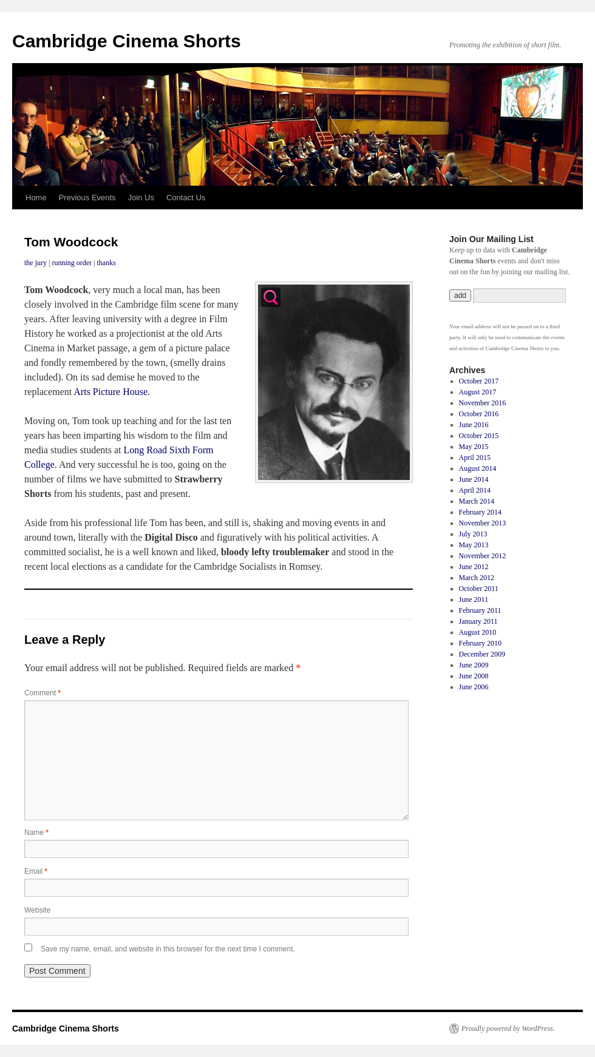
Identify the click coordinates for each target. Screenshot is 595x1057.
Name (36, 832)
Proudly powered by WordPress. (508, 1028)
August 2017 (478, 392)
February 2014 (480, 512)
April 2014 (475, 490)
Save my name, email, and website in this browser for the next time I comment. (168, 949)
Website (37, 910)
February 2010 (480, 643)
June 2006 (474, 687)
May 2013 (474, 545)
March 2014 (476, 501)
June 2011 (474, 599)
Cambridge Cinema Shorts (126, 41)
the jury (35, 262)
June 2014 (474, 479)
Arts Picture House (110, 392)
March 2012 (476, 577)
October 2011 (478, 588)
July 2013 (473, 534)
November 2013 (482, 523)
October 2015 (479, 435)
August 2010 (478, 632)
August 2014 (478, 468)
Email (35, 871)
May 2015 (474, 446)
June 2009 (474, 665)
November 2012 (482, 556)
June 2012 (474, 566)
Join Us (141, 197)
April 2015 (475, 457)
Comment (42, 693)
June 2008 (474, 676)
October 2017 (479, 381)
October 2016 (479, 414)
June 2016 (474, 424)
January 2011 (478, 621)
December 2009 (482, 654)
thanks (106, 262)
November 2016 (482, 403)
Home (36, 197)
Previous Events (87, 197)
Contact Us (185, 197)
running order (72, 262)
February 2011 (480, 610)
